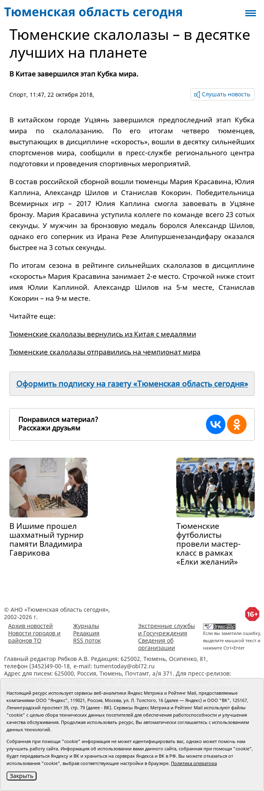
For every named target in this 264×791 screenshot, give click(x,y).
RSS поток (87, 640)
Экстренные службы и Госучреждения (166, 629)
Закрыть (21, 776)
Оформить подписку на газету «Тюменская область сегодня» (132, 383)
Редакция (86, 633)
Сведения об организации (156, 644)
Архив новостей (30, 626)
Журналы (86, 626)
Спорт (17, 94)
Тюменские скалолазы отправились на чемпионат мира (105, 351)
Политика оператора (194, 763)
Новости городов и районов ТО (34, 636)
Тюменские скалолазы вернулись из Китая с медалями (102, 334)
